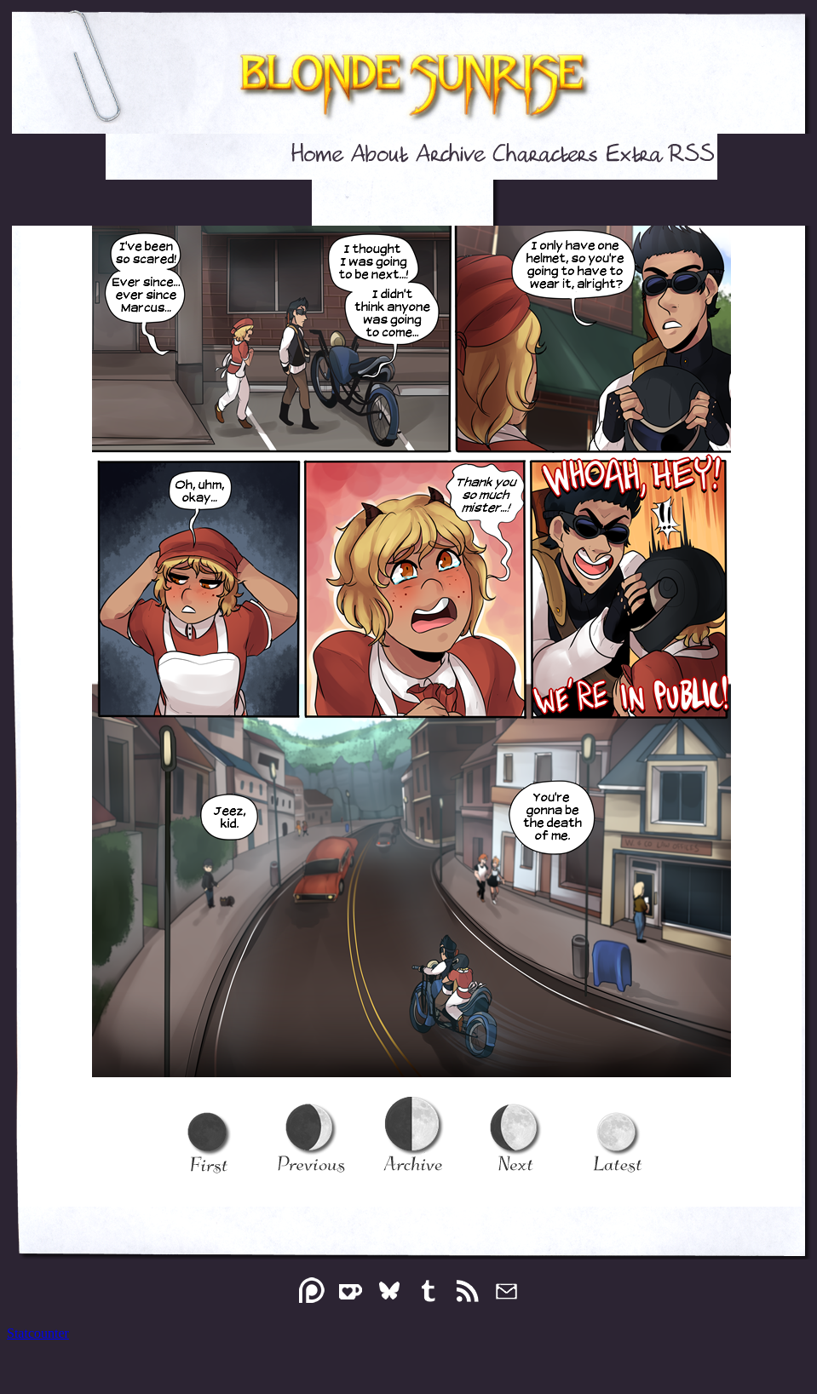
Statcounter (38, 1333)
